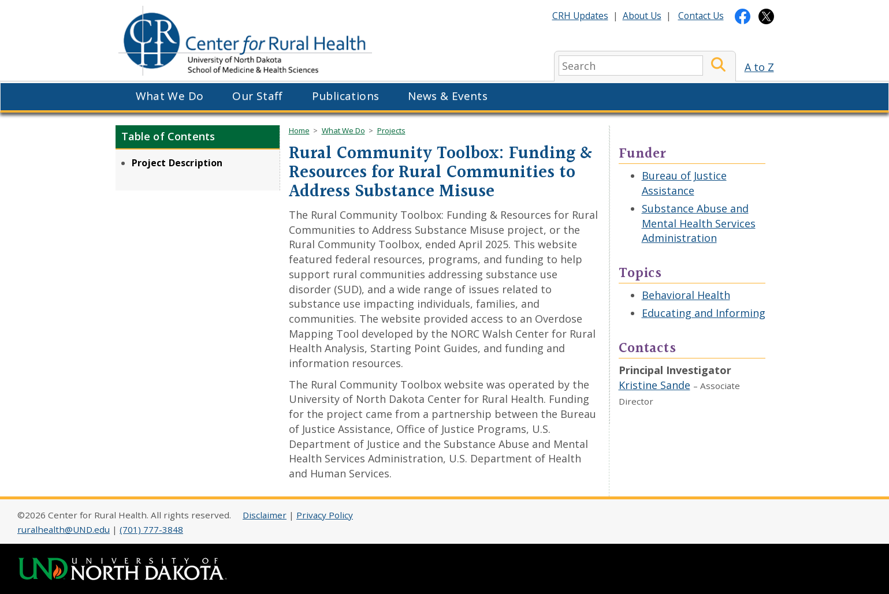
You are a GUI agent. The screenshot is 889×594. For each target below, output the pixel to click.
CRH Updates (580, 15)
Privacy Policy (324, 515)
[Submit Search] (718, 65)
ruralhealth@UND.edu (63, 529)
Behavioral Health (686, 295)
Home (299, 130)
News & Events (448, 95)
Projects (391, 130)
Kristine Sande (654, 385)
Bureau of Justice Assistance (684, 183)
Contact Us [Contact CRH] (701, 15)
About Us (642, 15)
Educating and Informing (703, 313)
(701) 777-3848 (151, 529)
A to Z (759, 67)
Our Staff (257, 95)
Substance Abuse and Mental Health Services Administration (699, 223)
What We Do (170, 95)
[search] (631, 65)
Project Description (177, 162)
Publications (346, 95)
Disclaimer (265, 515)
